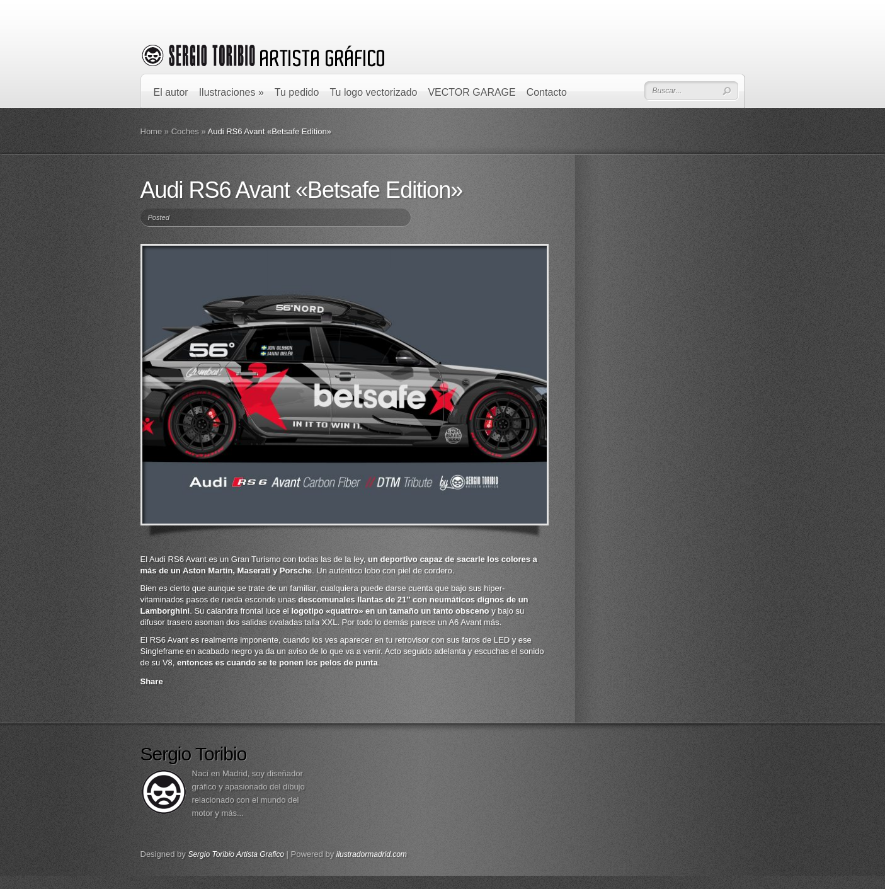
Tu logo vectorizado (373, 92)
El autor (171, 92)
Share (151, 681)
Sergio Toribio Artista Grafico (236, 854)
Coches (185, 131)
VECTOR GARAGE (471, 92)
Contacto (547, 92)
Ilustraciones (231, 92)
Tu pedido (297, 92)
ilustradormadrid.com (371, 854)
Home (151, 131)
